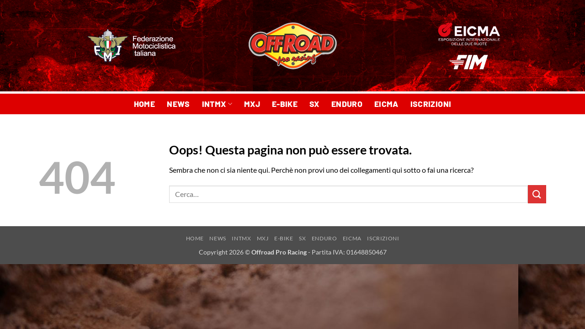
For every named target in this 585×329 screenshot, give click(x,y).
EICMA (386, 104)
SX (314, 104)
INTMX (217, 104)
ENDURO (346, 104)
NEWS (178, 104)
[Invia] (537, 194)
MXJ (252, 104)
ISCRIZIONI (431, 104)
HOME (144, 104)
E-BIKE (285, 104)
